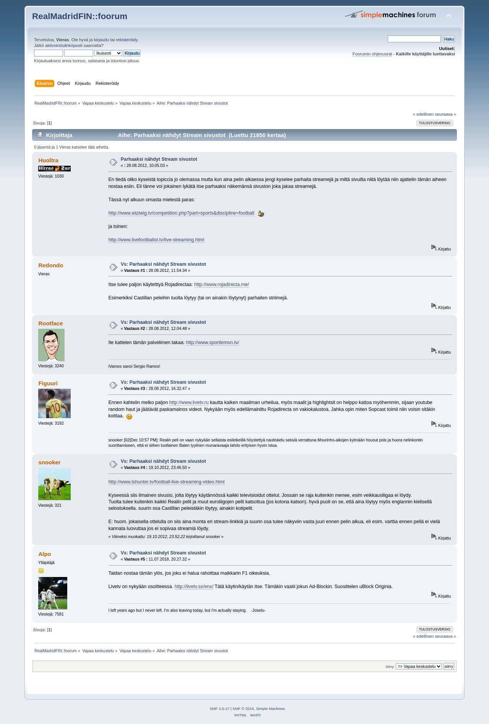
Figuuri (48, 383)
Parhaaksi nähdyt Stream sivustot (159, 159)
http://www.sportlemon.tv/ (212, 342)
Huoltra (48, 160)
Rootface (50, 323)
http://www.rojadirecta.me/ (221, 284)
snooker (49, 462)
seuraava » (445, 114)
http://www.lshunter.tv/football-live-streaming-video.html (166, 482)
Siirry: (390, 666)
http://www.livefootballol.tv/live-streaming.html (156, 239)
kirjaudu (101, 39)
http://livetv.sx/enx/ (194, 586)
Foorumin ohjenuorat (372, 54)
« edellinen (423, 114)
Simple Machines (270, 708)
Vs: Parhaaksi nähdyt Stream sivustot (163, 264)
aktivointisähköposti (63, 45)
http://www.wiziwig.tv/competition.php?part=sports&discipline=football (181, 213)
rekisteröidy (127, 39)
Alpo (44, 554)
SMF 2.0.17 (220, 708)
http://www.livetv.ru (189, 402)
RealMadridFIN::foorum (79, 16)
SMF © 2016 (243, 708)
